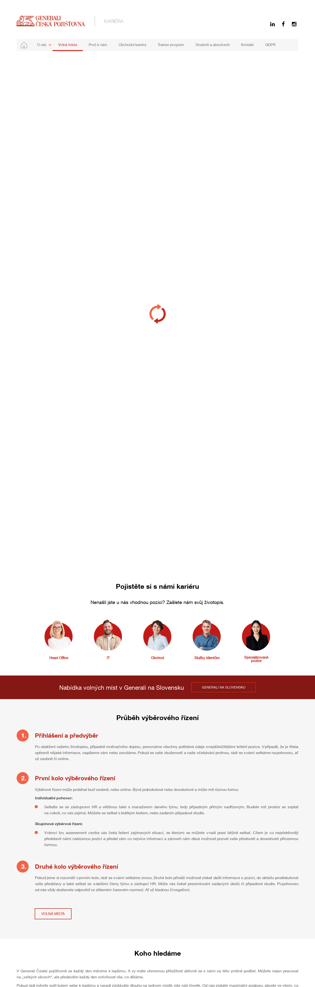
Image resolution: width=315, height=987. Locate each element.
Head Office (58, 657)
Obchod (157, 657)
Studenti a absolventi (213, 44)
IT (108, 657)
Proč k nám (98, 44)
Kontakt (247, 44)
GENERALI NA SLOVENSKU (223, 687)
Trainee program (171, 44)
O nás (41, 44)
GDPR (270, 44)
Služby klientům (207, 657)
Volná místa (67, 44)
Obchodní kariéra (132, 44)
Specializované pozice (256, 659)
